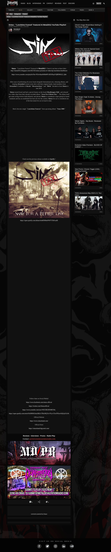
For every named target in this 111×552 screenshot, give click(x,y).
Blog (11, 14)
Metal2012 (41, 68)
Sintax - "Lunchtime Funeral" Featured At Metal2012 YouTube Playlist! (27, 16)
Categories (17, 14)
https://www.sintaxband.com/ (39, 421)
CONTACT (50, 3)
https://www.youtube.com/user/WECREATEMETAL (39, 410)
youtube (50, 10)
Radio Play (51, 436)
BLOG (29, 3)
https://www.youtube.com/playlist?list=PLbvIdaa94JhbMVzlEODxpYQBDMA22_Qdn (39, 74)
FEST (65, 3)
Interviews (35, 436)
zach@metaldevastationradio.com (42, 439)
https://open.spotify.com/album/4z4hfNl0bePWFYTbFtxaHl (39, 220)
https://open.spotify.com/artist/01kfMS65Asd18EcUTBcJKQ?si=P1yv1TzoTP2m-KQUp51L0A (39, 413)
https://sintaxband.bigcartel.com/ (39, 428)
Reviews (26, 436)
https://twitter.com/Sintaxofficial (39, 406)
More (91, 10)
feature (25, 14)
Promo (43, 436)
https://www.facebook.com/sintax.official (39, 402)
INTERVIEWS (37, 3)
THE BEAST (16, 29)
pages (82, 10)
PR (44, 3)
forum (72, 10)
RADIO (23, 3)
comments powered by (39, 514)
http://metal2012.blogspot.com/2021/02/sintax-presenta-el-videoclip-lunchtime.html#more (39, 71)
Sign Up (99, 3)
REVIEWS (58, 3)
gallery (30, 10)
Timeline (11, 10)
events (40, 10)
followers (62, 10)
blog (20, 10)
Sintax (14, 68)
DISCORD (71, 3)
